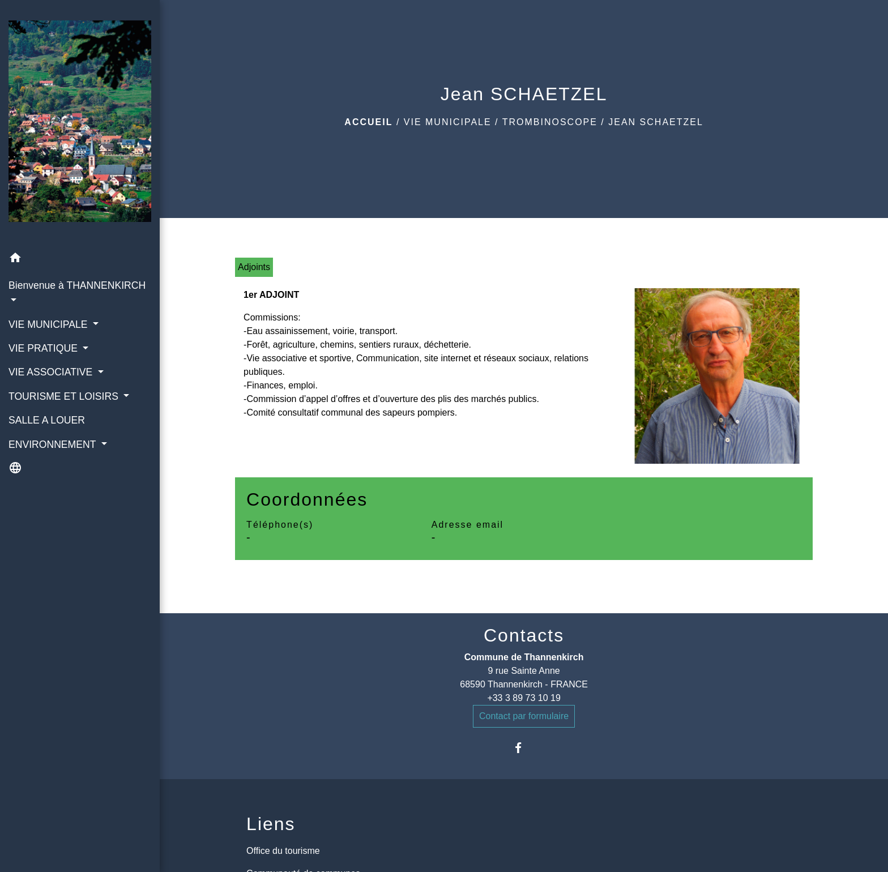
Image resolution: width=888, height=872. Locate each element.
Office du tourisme (283, 851)
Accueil (368, 122)
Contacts (524, 635)
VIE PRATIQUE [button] (44, 348)
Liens (271, 824)
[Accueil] (79, 123)
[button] (79, 259)
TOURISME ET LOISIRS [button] (64, 396)
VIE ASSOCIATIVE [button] (51, 372)
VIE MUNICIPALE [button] (49, 324)
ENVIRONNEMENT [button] (53, 444)
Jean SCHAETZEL (655, 122)
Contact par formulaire (524, 716)
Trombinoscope (549, 122)
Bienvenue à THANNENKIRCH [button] (77, 285)
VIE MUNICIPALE (448, 122)
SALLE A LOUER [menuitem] (46, 420)
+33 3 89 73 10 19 (523, 698)
